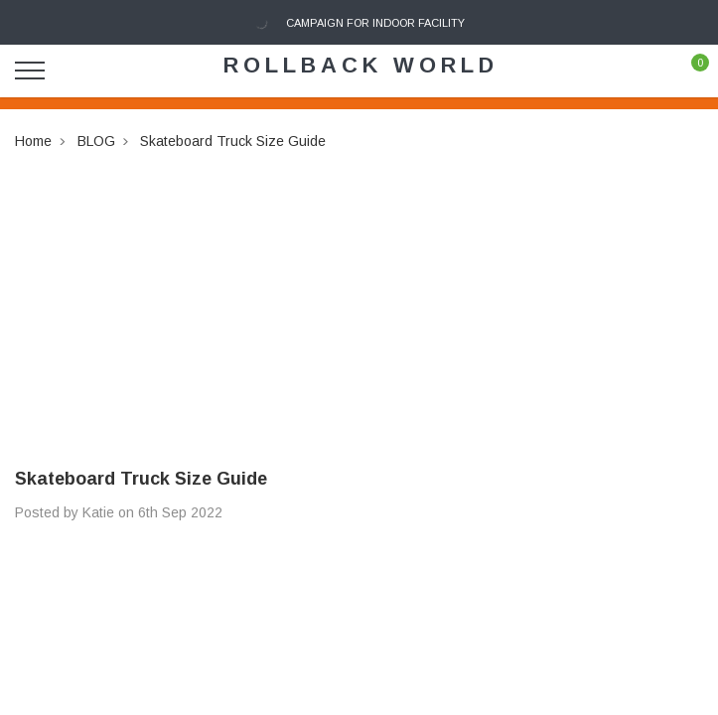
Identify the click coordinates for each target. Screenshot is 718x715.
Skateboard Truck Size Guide (233, 141)
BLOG (96, 141)
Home (33, 141)
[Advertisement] (359, 292)
